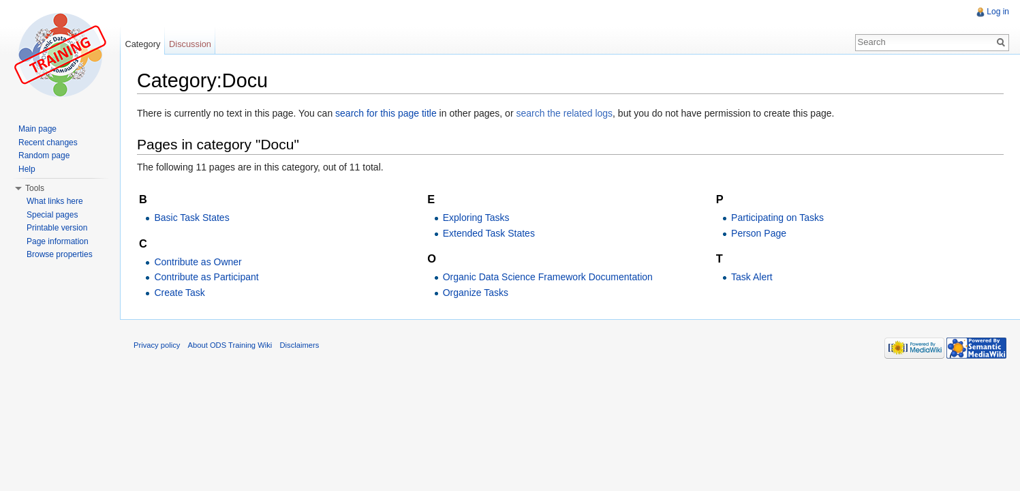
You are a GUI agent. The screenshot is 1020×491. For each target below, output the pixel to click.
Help (26, 169)
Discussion (190, 44)
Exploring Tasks (476, 217)
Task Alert (752, 276)
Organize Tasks (475, 292)
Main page (37, 129)
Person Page (758, 233)
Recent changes (48, 142)
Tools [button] (34, 188)
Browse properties (60, 254)
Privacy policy (157, 345)
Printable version (57, 228)
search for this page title (386, 113)
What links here (55, 201)
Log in (998, 11)
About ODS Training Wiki (230, 345)
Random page (43, 155)
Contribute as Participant (206, 276)
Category (142, 44)
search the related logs (564, 113)
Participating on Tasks (777, 217)
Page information (58, 241)
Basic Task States (191, 217)
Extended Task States (489, 233)
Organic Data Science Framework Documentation (548, 276)
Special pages (52, 215)
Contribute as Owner (197, 261)
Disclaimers (300, 345)
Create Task (179, 292)
